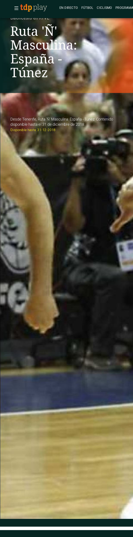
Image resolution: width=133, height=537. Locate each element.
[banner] (39, 7)
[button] (15, 8)
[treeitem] (68, 8)
